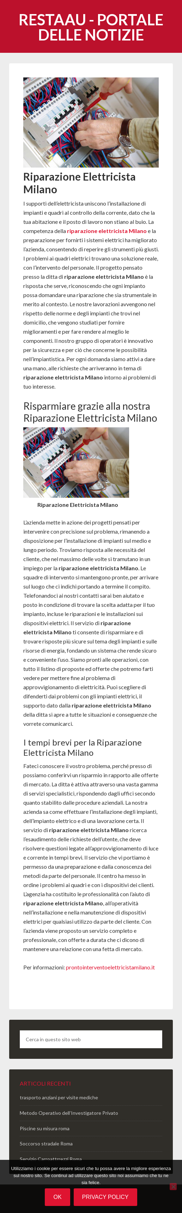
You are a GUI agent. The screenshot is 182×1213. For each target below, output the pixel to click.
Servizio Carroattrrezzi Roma (51, 1159)
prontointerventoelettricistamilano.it (110, 967)
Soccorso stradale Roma (46, 1143)
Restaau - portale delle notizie (91, 27)
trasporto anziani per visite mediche (59, 1097)
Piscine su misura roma (44, 1128)
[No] (173, 1186)
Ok (57, 1197)
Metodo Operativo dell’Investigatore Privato (69, 1113)
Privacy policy (105, 1197)
